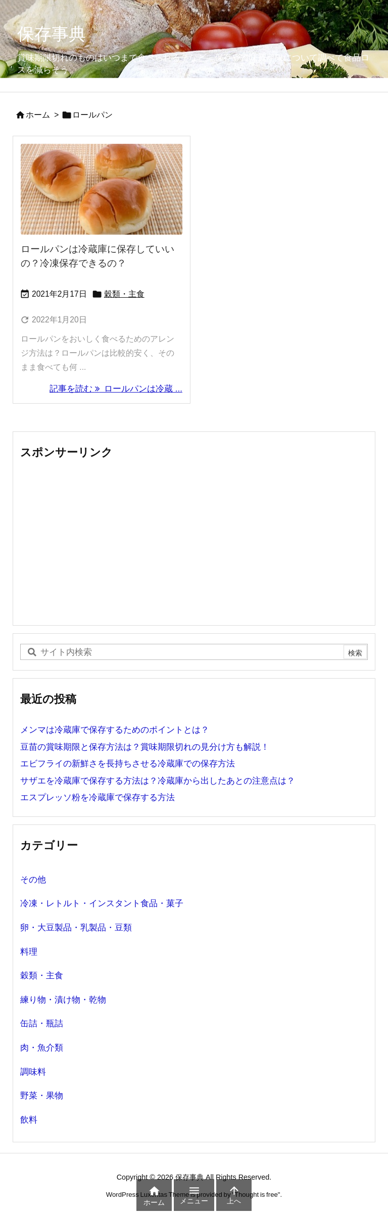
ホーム (38, 114)
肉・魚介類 (41, 1048)
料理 (28, 952)
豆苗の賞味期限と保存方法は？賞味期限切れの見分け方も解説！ (144, 747)
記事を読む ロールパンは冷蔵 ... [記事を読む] (116, 389)
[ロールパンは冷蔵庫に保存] (101, 189)
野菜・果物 (41, 1095)
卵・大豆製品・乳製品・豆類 (76, 927)
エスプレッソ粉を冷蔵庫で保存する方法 (97, 797)
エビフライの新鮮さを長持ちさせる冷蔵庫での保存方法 (127, 763)
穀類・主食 (124, 294)
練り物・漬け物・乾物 (63, 1000)
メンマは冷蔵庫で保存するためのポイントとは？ (114, 730)
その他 (33, 879)
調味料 (33, 1072)
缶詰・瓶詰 (41, 1023)
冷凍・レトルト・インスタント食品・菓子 (101, 903)
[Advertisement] (194, 542)
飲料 (28, 1120)
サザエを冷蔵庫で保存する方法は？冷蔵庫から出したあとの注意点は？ (157, 781)
